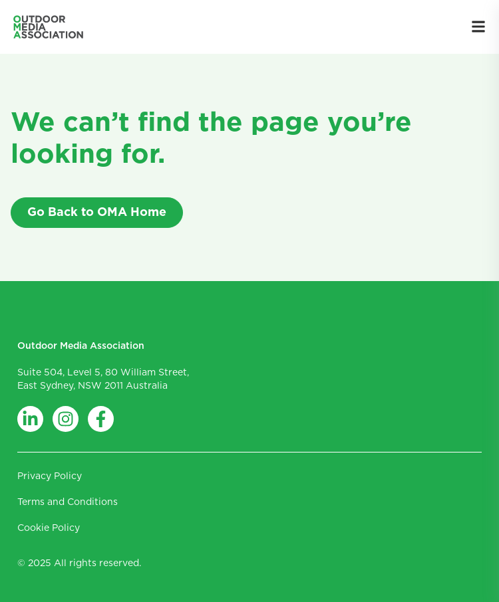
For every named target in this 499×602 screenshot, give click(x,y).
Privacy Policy (49, 476)
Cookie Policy (48, 528)
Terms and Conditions (67, 502)
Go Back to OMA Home (96, 213)
